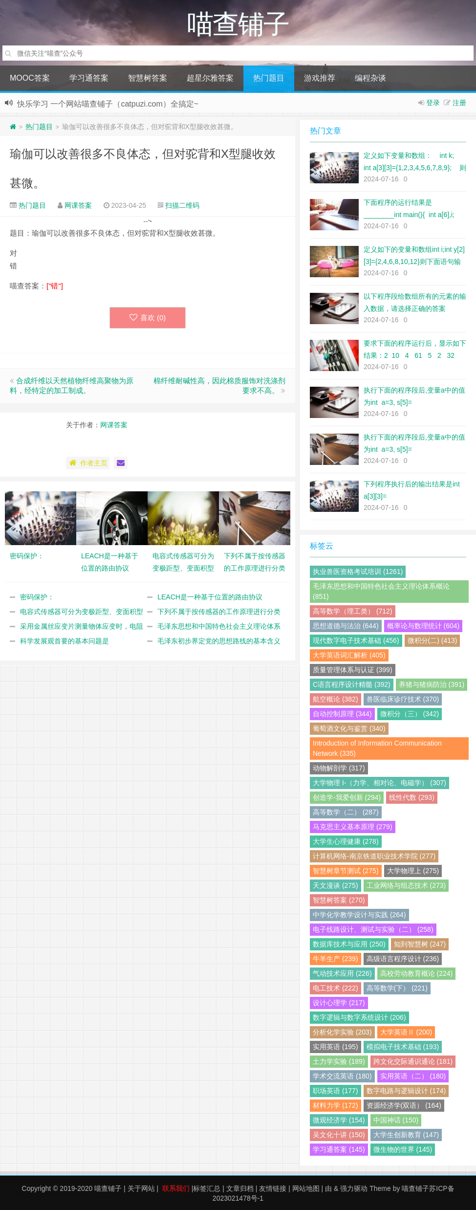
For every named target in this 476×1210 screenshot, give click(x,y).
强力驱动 (354, 1188)
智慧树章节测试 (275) (346, 871)
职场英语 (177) (335, 1091)
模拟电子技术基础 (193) (403, 1047)
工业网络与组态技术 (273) (406, 885)
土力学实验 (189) (339, 1061)
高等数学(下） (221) (397, 988)
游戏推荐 (319, 78)
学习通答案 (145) (339, 1149)
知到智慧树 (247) (420, 944)
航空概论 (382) (335, 699)
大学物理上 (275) (413, 871)
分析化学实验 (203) (342, 1032)
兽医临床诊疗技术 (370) (403, 699)
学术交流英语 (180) (342, 1076)
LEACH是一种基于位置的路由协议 (209, 597)
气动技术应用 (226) (342, 973)
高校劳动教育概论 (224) (416, 973)
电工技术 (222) (335, 988)
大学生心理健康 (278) (346, 841)
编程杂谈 (370, 78)
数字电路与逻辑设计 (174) (406, 1091)
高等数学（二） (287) (346, 812)
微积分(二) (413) (432, 640)
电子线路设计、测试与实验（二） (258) (373, 929)
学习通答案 (88, 78)
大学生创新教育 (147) (406, 1135)
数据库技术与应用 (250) (349, 944)
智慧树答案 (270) (339, 900)
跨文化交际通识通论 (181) (413, 1061)
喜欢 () (148, 317)
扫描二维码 (182, 205)
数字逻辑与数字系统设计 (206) (359, 1017)
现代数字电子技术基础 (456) (356, 640)
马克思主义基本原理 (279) (352, 827)
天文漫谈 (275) (335, 885)
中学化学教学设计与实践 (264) (359, 915)
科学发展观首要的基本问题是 (64, 641)
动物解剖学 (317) (339, 768)
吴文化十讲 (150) (339, 1135)
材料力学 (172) (335, 1105)
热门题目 (268, 78)
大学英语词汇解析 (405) (349, 655)
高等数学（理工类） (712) (352, 611)
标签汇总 (206, 1188)
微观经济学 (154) (339, 1120)
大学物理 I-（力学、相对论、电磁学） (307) (379, 783)
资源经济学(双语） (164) (404, 1105)
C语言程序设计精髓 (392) (351, 684)
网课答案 (78, 205)
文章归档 (240, 1188)
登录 (433, 103)
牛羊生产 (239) (335, 959)
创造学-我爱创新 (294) (347, 797)
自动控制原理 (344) (342, 714)
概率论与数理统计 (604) (423, 626)
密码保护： (37, 597)
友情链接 (272, 1188)
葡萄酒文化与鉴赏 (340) (349, 728)
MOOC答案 (30, 78)
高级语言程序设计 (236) (403, 959)
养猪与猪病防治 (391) (432, 684)
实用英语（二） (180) (413, 1076)
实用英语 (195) (335, 1047)
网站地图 (306, 1188)
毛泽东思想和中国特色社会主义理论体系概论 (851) (381, 591)
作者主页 (88, 463)
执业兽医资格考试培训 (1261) (358, 571)
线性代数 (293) (411, 797)
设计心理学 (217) (339, 1003)
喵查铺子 (108, 1188)
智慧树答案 (147, 78)
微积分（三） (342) (409, 714)
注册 (459, 103)
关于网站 (141, 1188)
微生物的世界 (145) (403, 1149)
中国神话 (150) (396, 1120)
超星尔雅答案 (210, 78)
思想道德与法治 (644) (346, 626)
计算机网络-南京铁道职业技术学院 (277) (374, 856)
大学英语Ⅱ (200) (406, 1032)
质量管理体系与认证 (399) (352, 670)
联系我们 (176, 1188)
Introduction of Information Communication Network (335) (377, 748)
